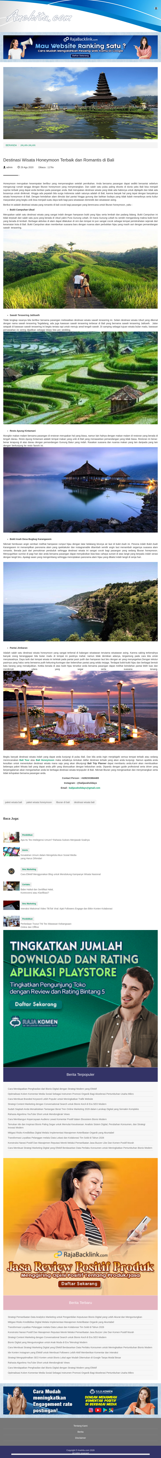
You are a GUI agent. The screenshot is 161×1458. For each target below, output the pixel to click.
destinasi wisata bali (84, 802)
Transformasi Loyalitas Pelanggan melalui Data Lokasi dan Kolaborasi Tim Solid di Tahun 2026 (56, 1137)
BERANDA (11, 145)
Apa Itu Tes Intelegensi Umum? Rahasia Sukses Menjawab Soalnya (55, 840)
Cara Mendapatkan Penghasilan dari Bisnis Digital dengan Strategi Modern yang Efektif (52, 1089)
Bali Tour (24, 760)
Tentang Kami (81, 1425)
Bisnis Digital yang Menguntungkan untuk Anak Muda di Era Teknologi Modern (47, 1342)
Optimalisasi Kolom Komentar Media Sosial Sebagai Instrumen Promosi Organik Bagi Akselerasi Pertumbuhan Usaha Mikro (71, 1094)
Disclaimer (80, 1438)
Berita (80, 1432)
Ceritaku (26, 884)
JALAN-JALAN (27, 145)
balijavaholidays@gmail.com (84, 788)
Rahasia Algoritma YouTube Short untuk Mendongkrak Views (39, 1114)
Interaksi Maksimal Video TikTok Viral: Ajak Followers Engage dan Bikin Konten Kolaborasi (67, 908)
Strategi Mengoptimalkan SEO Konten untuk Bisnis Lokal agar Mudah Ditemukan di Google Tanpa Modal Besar (64, 1357)
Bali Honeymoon (45, 760)
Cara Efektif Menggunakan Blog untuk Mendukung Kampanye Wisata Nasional (61, 874)
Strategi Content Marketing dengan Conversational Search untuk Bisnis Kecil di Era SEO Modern (57, 1104)
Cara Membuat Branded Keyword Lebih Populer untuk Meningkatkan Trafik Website (50, 1099)
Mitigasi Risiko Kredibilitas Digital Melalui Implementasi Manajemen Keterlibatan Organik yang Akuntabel (61, 1132)
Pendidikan (27, 835)
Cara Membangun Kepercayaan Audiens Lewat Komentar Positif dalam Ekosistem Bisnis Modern (57, 1119)
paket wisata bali (13, 802)
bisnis (25, 850)
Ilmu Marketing (29, 869)
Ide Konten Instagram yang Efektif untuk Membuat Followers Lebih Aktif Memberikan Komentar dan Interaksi (63, 1352)
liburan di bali (63, 802)
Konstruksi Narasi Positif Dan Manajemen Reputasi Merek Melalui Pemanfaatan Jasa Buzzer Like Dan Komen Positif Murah (71, 1143)
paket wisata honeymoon (39, 802)
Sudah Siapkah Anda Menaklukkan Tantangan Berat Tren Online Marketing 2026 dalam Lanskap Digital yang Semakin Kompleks (73, 1109)
